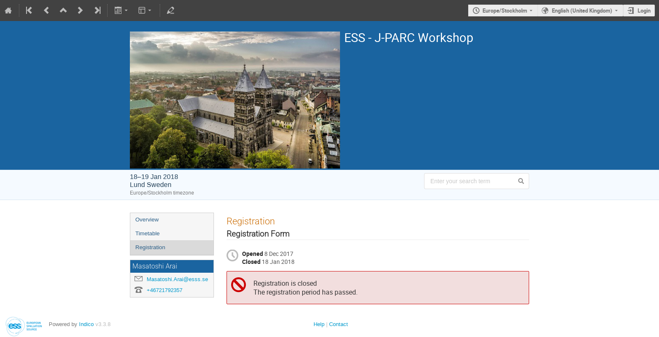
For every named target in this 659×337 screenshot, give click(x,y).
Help (319, 324)
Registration (150, 247)
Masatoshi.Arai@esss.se (177, 279)
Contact (338, 324)
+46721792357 (164, 290)
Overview (147, 219)
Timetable (147, 233)
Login (644, 10)
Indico (86, 324)
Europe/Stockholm (504, 10)
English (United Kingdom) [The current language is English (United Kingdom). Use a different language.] (582, 10)
